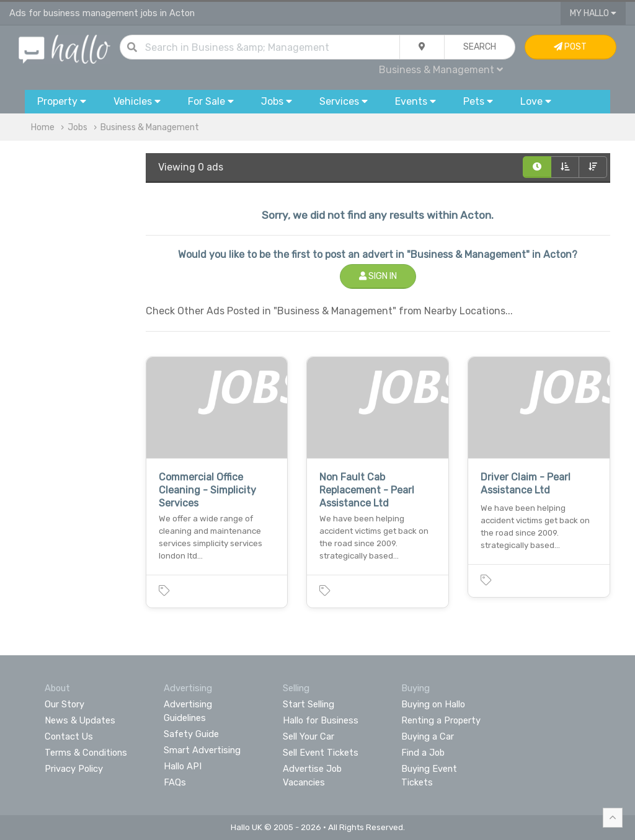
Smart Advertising (202, 750)
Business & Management (441, 70)
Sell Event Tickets (320, 752)
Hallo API (183, 766)
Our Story (64, 704)
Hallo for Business (320, 720)
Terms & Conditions (86, 752)
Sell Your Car (308, 736)
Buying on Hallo (433, 704)
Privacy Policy (74, 768)
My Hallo (593, 13)
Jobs (77, 127)
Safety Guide (191, 734)
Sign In (378, 276)
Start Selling (308, 704)
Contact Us (69, 736)
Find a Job (423, 752)
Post (570, 47)
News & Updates (80, 720)
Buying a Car (427, 736)
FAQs (175, 782)
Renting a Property (441, 720)
